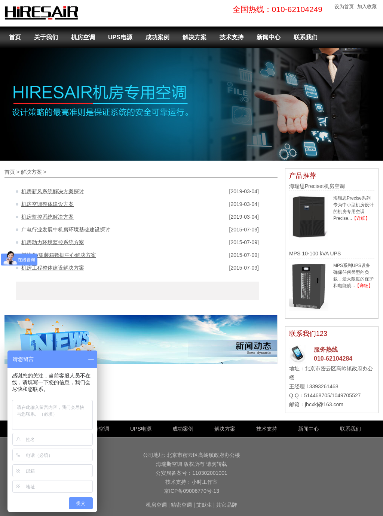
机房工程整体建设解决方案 (52, 268)
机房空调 (83, 37)
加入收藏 (367, 6)
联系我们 (306, 37)
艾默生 (204, 505)
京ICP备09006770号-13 (191, 491)
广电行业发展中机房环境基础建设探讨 (65, 230)
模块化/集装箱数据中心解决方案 (58, 255)
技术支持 (231, 37)
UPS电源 (120, 37)
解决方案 (194, 37)
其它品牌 (226, 505)
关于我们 (46, 37)
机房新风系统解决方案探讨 (52, 191)
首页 (15, 37)
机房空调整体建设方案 (47, 204)
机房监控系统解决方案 (47, 217)
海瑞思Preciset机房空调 (317, 186)
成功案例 (157, 37)
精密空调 (181, 505)
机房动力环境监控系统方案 (52, 242)
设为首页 (344, 6)
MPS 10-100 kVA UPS (315, 254)
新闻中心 (269, 37)
